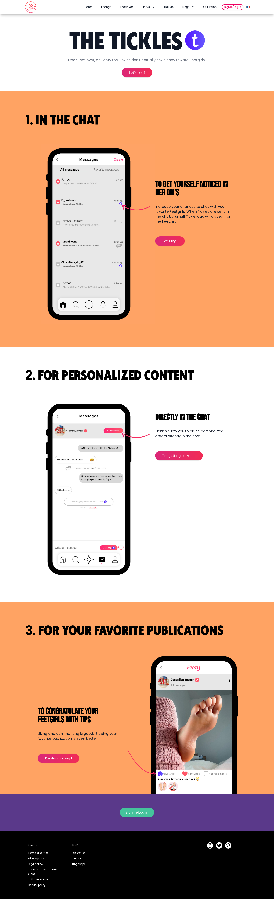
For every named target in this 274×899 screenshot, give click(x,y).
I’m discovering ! (58, 758)
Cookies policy (36, 885)
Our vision (210, 7)
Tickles (169, 7)
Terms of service (38, 853)
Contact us (78, 858)
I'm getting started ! (179, 455)
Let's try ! (170, 241)
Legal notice (35, 864)
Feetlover (126, 7)
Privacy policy (36, 858)
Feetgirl (106, 7)
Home (88, 7)
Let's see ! (137, 72)
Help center (78, 853)
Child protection (38, 879)
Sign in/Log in (232, 7)
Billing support (79, 864)
